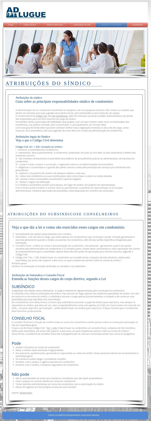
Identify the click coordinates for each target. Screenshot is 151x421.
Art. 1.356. (52, 328)
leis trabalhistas (60, 115)
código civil (41, 115)
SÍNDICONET (26, 392)
